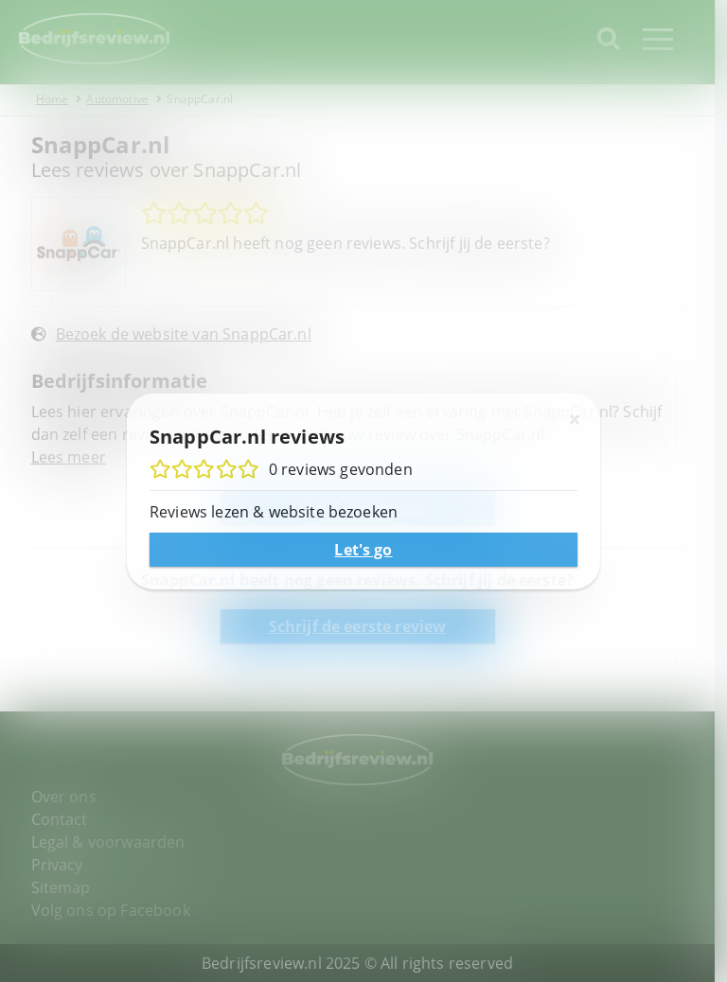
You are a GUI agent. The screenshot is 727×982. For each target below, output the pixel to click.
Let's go (363, 549)
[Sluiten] (574, 419)
